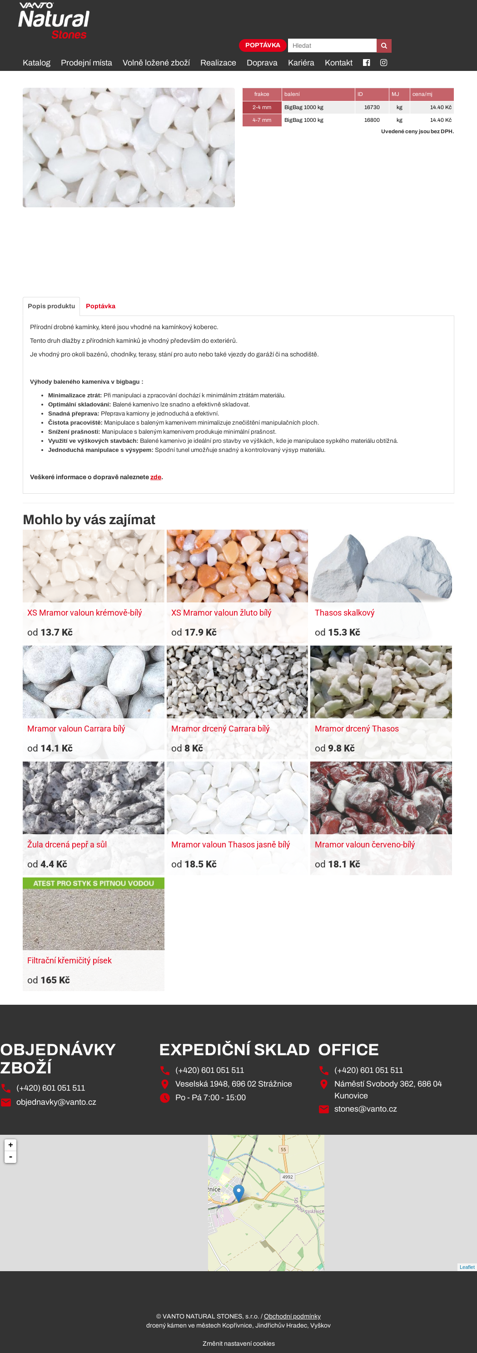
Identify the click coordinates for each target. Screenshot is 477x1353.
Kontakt (339, 62)
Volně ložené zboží (156, 62)
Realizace (218, 62)
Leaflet (467, 1267)
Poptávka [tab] (100, 306)
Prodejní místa (86, 62)
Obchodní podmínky (292, 1316)
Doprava (262, 62)
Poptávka (262, 45)
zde (155, 477)
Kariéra (301, 62)
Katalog (36, 62)
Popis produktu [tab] (51, 306)
